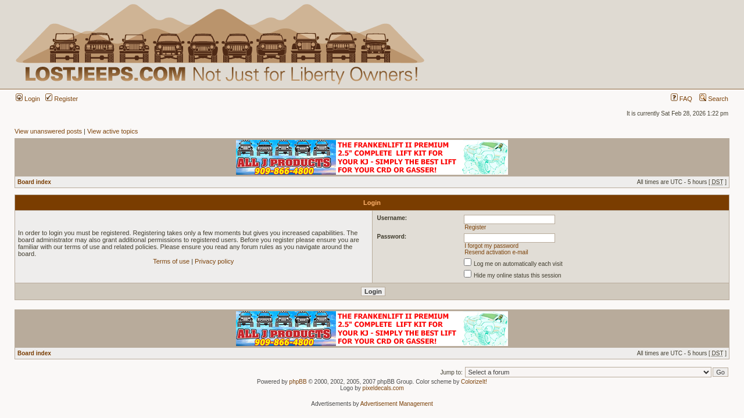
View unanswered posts (48, 131)
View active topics (112, 131)
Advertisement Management (396, 404)
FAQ (681, 98)
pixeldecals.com (383, 388)
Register (61, 98)
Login (28, 98)
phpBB (298, 382)
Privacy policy (214, 261)
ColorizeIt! (474, 382)
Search (713, 98)
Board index (34, 182)
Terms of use (171, 261)
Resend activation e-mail (496, 252)
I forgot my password (491, 246)
